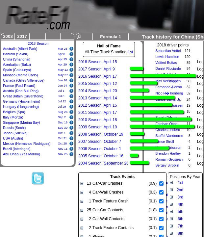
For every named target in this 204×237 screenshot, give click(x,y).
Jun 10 (62, 80)
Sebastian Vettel (168, 51)
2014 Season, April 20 (97, 91)
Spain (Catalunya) (17, 70)
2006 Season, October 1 (99, 148)
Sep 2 (62, 117)
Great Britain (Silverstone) (23, 96)
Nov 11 (63, 148)
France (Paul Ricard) (19, 86)
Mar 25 (62, 48)
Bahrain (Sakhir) (15, 54)
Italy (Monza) (13, 117)
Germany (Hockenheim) (21, 101)
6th (180, 219)
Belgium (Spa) (14, 112)
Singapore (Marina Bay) (21, 122)
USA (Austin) (13, 138)
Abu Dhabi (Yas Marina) (21, 154)
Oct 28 (62, 143)
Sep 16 (63, 122)
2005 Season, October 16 (100, 156)
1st (130, 52)
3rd (180, 197)
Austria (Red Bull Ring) (20, 91)
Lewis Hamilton (167, 57)
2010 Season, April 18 (97, 120)
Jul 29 (62, 106)
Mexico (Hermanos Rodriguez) (27, 143)
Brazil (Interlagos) (17, 149)
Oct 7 (61, 133)
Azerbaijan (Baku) (17, 64)
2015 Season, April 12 (97, 83)
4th (180, 204)
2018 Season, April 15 (97, 62)
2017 (22, 36)
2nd (180, 190)
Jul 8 (61, 96)
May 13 (63, 69)
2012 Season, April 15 (97, 105)
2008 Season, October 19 (100, 134)
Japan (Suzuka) (15, 133)
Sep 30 (63, 127)
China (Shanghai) (16, 59)
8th (180, 233)
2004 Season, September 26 (103, 163)
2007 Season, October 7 (99, 141)
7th (180, 226)
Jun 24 (62, 85)
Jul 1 (61, 90)
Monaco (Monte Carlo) (20, 75)
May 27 (63, 75)
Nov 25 (63, 154)
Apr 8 (61, 54)
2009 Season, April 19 (97, 127)
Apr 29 (62, 64)
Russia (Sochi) (14, 128)
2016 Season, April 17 (97, 76)
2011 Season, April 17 (97, 112)
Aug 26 (63, 112)
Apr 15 (62, 59)
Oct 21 (62, 138)
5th (180, 211)
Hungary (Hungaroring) (21, 107)
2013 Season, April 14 (97, 98)
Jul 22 (62, 101)
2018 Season (38, 43)
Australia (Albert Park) (20, 49)
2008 (8, 36)
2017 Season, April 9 (96, 69)
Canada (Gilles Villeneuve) (23, 80)
